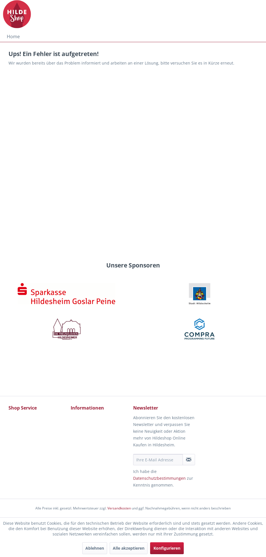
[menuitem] (13, 36)
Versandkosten (119, 508)
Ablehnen (94, 548)
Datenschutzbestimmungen (159, 478)
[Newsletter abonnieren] (189, 459)
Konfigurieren (166, 548)
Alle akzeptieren (128, 548)
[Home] (13, 36)
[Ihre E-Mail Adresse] (158, 459)
